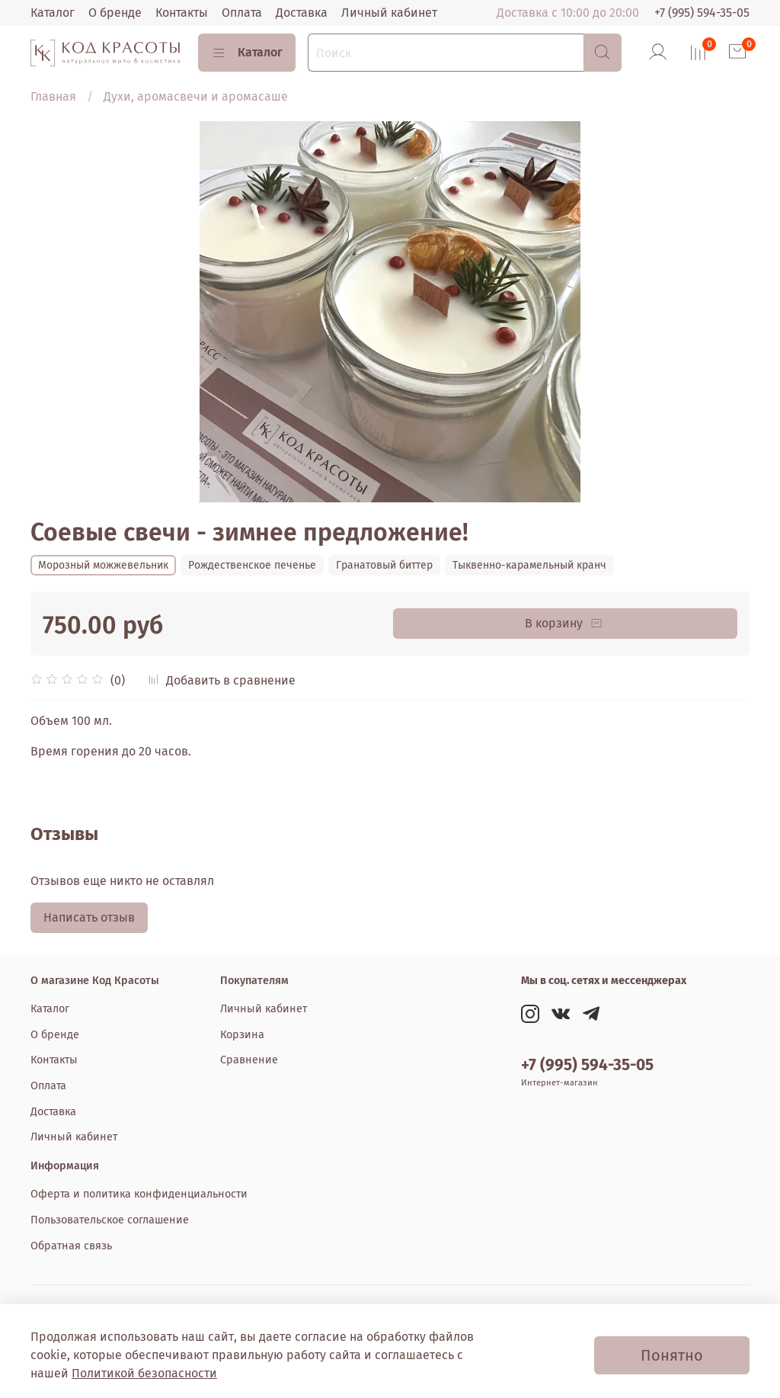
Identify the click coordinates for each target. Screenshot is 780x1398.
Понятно (672, 1355)
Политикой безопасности (144, 1373)
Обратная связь (71, 1245)
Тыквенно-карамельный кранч (529, 565)
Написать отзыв (89, 917)
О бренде (115, 12)
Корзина (242, 1034)
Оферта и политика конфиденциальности (139, 1194)
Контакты (181, 12)
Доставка (302, 12)
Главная (53, 96)
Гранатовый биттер (384, 565)
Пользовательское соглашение (109, 1220)
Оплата (242, 12)
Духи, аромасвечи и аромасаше (196, 96)
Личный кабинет (389, 12)
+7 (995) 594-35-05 (702, 12)
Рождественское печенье (252, 565)
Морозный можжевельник (103, 565)
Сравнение (249, 1059)
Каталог (52, 12)
